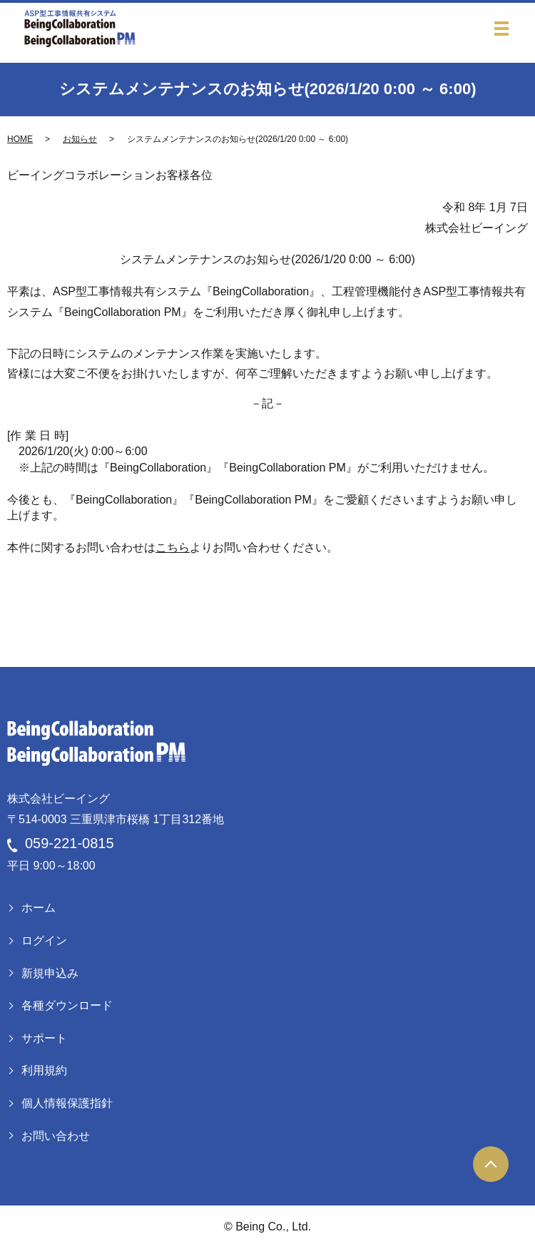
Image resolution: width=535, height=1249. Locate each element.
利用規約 (44, 1070)
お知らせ (80, 139)
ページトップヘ (491, 1164)
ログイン (44, 940)
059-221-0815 (69, 843)
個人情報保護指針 (67, 1103)
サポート (44, 1038)
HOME (20, 139)
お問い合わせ (55, 1136)
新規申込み (49, 973)
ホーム (38, 908)
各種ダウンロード (67, 1005)
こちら (173, 547)
